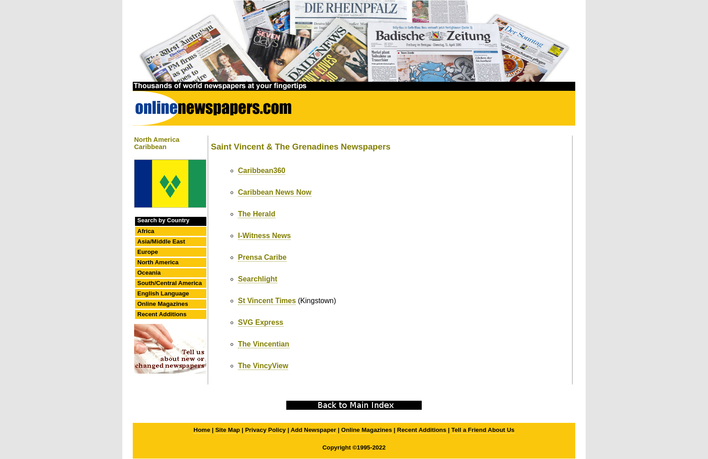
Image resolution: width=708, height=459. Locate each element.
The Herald (256, 214)
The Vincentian (263, 344)
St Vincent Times (267, 300)
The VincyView (263, 366)
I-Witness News (264, 235)
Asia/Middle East (161, 241)
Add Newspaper (313, 429)
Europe (147, 251)
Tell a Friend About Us (483, 429)
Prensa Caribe (262, 257)
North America (157, 262)
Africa (145, 231)
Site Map (227, 429)
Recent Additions (161, 314)
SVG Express (261, 322)
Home (202, 429)
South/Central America (169, 283)
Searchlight (257, 279)
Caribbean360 (261, 170)
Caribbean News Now (275, 192)
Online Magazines (162, 303)
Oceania (149, 272)
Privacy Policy (265, 429)
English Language (163, 293)
